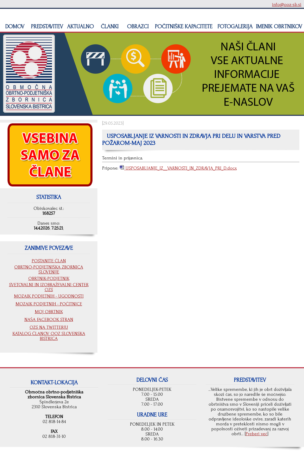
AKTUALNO (79, 26)
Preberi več (256, 433)
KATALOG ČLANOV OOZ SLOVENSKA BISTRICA (48, 336)
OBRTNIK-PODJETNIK (48, 278)
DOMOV (14, 26)
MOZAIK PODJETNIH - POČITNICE (49, 304)
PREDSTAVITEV (46, 26)
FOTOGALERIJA (234, 26)
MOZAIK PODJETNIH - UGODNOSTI (49, 296)
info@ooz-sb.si (286, 4)
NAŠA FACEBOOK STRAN (48, 319)
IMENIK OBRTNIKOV (279, 26)
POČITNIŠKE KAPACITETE (182, 26)
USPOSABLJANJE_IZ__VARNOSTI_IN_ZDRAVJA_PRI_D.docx (180, 168)
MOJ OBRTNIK (49, 311)
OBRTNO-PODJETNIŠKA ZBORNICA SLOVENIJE (48, 269)
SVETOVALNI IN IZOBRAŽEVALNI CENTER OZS (49, 287)
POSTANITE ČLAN (49, 260)
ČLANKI (108, 26)
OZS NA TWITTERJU (49, 327)
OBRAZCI (137, 26)
